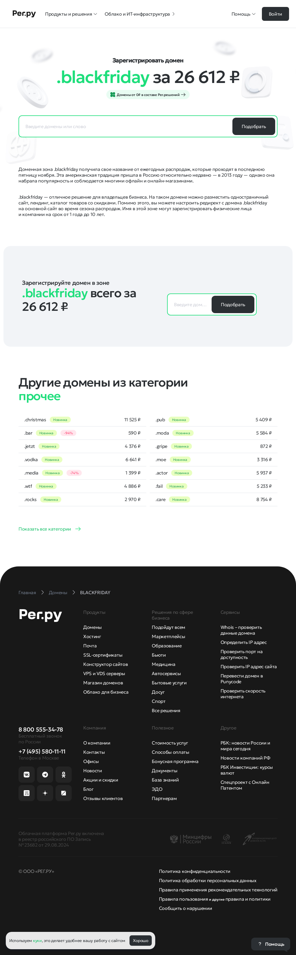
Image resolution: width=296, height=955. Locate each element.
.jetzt (29, 446)
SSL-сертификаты (102, 655)
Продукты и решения (71, 14)
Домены (92, 627)
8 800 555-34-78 (40, 729)
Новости (92, 770)
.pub (160, 419)
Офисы (91, 761)
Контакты (94, 752)
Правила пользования (183, 899)
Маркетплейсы (168, 636)
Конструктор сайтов (105, 664)
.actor (162, 473)
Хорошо (140, 940)
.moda (162, 433)
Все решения (166, 710)
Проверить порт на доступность (242, 654)
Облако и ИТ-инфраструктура (140, 14)
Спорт (158, 701)
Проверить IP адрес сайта (249, 666)
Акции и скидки (100, 780)
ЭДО (157, 789)
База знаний (165, 780)
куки (37, 940)
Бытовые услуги (169, 683)
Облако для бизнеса (105, 692)
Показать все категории (44, 529)
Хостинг (92, 636)
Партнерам (164, 798)
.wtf (28, 486)
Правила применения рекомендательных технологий (218, 890)
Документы (164, 770)
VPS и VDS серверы (104, 673)
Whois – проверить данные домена (241, 630)
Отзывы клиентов (103, 798)
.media (31, 473)
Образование (167, 646)
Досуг (158, 692)
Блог (88, 789)
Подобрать (254, 126)
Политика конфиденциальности (194, 871)
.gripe (161, 446)
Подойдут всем (168, 627)
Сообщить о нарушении (185, 908)
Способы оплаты (170, 752)
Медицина (163, 664)
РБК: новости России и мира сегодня (245, 745)
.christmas (35, 419)
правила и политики (248, 899)
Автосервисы (166, 673)
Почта (90, 646)
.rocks (30, 499)
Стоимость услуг (170, 743)
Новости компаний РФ (245, 758)
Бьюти (159, 655)
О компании (96, 743)
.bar (28, 433)
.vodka (31, 459)
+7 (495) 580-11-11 (42, 751)
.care (160, 499)
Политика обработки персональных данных (207, 880)
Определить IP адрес (244, 642)
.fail (159, 486)
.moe (161, 459)
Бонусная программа (175, 761)
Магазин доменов (103, 683)
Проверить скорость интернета (243, 693)
